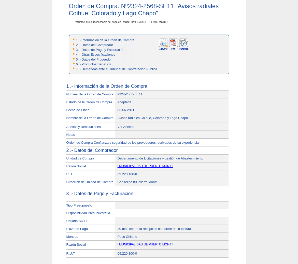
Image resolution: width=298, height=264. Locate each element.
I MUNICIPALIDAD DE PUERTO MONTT (145, 166)
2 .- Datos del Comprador (94, 45)
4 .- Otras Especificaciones (95, 54)
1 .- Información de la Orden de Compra (105, 40)
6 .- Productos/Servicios (93, 64)
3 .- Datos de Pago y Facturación (100, 50)
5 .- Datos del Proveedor (94, 59)
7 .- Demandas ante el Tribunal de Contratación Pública (116, 69)
